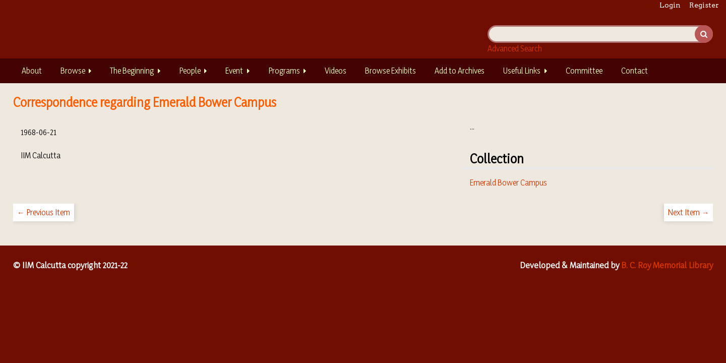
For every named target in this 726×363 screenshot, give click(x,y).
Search (704, 34)
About (32, 71)
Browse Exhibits (390, 71)
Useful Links (521, 71)
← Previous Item (43, 212)
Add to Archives (460, 71)
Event (234, 71)
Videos (335, 71)
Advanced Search (515, 48)
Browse (72, 71)
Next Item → (688, 212)
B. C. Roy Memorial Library (667, 265)
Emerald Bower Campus (508, 182)
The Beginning (132, 71)
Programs (284, 71)
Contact (634, 71)
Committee (584, 71)
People (190, 71)
